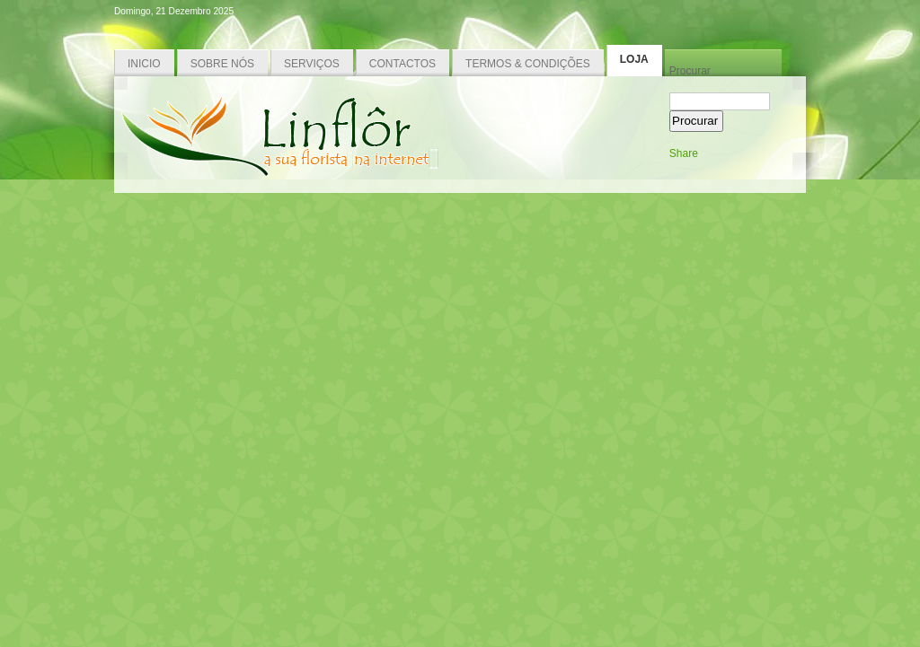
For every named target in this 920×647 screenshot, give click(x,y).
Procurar (690, 71)
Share (683, 153)
